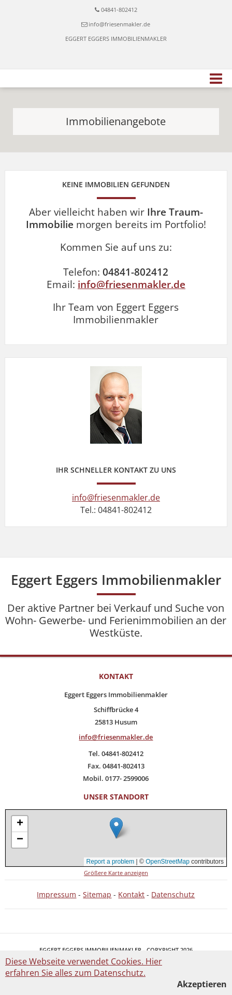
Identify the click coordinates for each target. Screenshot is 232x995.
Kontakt (131, 894)
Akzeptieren (202, 984)
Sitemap (97, 894)
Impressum (56, 894)
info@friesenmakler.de (119, 24)
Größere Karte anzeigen (116, 873)
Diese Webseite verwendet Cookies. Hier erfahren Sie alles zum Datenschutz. (83, 967)
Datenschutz (173, 894)
